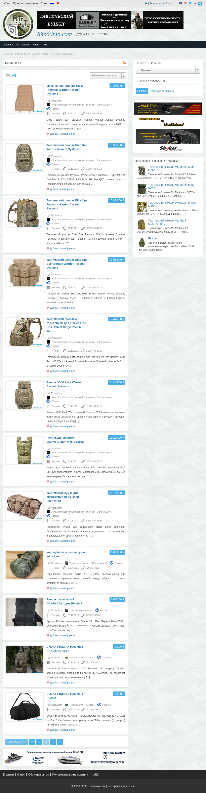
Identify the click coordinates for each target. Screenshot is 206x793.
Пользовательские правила (70, 774)
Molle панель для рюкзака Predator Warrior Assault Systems (64, 89)
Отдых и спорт (22, 54)
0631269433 (92, 662)
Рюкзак (152, 238)
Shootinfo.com (54, 34)
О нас (7, 3)
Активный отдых (40, 54)
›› (60, 741)
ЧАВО (45, 44)
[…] (85, 128)
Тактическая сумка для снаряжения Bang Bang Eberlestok (62, 497)
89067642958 (92, 568)
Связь (44, 3)
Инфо (36, 44)
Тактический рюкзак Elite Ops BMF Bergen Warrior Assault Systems (66, 263)
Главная (8, 44)
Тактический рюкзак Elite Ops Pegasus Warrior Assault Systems (66, 204)
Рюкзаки (55, 54)
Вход (168, 3)
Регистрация (157, 3)
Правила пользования (25, 3)
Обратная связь (38, 774)
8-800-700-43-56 (94, 113)
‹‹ (32, 741)
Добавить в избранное (62, 133)
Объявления (23, 44)
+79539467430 (93, 615)
